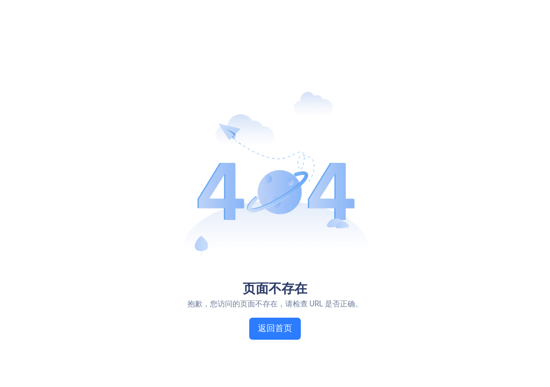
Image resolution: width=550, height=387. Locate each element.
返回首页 (275, 328)
